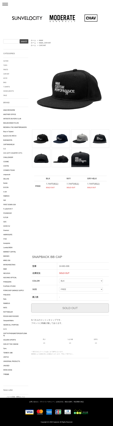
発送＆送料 (68, 402)
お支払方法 (59, 402)
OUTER (5, 61)
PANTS (5, 69)
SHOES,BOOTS (8, 91)
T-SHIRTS (6, 87)
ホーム (33, 40)
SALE (5, 95)
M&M (41, 40)
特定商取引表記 (79, 402)
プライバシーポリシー (47, 402)
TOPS (5, 65)
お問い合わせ (33, 402)
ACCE (5, 78)
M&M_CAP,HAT (45, 43)
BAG (4, 82)
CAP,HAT (42, 45)
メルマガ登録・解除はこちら (15, 397)
